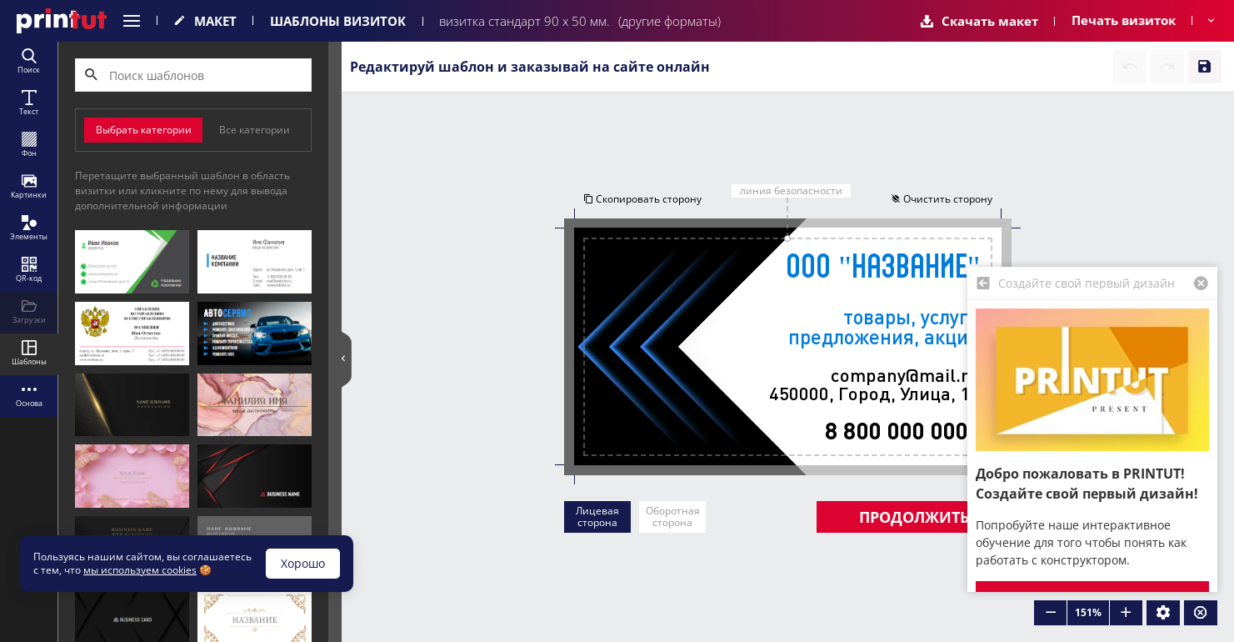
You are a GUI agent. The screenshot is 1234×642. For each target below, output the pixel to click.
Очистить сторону (941, 199)
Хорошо (303, 563)
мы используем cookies (140, 570)
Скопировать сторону (642, 199)
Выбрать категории (144, 130)
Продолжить (914, 517)
